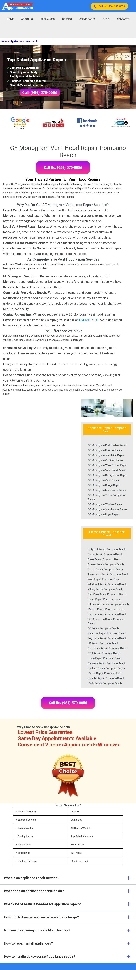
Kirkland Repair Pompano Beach (106, 668)
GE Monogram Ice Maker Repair (106, 455)
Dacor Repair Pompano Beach (105, 554)
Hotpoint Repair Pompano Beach (107, 549)
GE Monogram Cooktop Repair (105, 460)
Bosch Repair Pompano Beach (105, 569)
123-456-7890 (88, 320)
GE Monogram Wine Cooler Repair (107, 465)
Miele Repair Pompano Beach (105, 683)
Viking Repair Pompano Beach (105, 589)
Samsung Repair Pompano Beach (107, 614)
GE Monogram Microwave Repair (107, 490)
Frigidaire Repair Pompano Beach (107, 638)
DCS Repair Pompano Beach (104, 653)
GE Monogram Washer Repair (105, 504)
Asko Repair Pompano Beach (104, 559)
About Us (27, 19)
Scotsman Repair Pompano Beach (107, 648)
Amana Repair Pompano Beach (106, 564)
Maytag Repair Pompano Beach (106, 609)
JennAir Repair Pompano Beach (106, 678)
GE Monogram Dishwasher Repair (107, 445)
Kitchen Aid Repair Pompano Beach (108, 604)
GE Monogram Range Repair (104, 485)
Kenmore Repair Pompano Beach (107, 633)
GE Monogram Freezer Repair (105, 450)
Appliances (48, 19)
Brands (67, 19)
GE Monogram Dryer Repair (103, 514)
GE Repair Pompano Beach (103, 628)
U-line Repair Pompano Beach (105, 658)
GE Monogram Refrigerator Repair (108, 475)
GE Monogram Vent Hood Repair (107, 470)
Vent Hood (31, 41)
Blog (106, 19)
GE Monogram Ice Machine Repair (107, 509)
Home (10, 19)
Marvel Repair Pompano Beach (105, 673)
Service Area (87, 19)
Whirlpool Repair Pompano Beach (107, 584)
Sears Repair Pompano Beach (105, 599)
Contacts (123, 19)
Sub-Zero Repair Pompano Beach (107, 594)
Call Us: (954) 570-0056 (112, 6)
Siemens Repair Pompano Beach (107, 663)
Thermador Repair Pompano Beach (108, 574)
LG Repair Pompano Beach (103, 643)
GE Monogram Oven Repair (103, 480)
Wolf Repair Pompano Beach (104, 579)
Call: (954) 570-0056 (39, 92)
